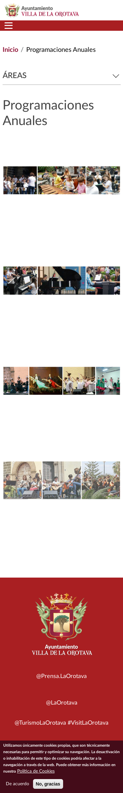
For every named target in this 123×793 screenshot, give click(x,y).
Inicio (10, 50)
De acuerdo (17, 786)
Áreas (62, 76)
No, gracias (48, 785)
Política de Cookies (36, 773)
